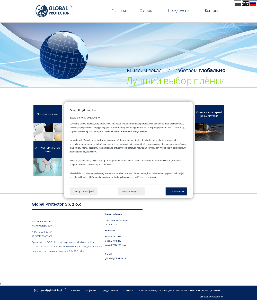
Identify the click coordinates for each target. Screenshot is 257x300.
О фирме (146, 10)
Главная (119, 10)
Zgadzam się (176, 191)
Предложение (179, 10)
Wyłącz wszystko (131, 191)
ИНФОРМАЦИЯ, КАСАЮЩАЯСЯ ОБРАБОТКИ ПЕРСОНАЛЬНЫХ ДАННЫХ (179, 290)
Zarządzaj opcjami (83, 191)
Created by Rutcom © (211, 296)
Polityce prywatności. (147, 177)
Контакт (211, 10)
